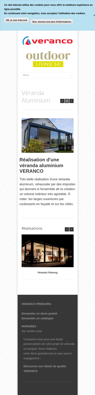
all (67, 101)
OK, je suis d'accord (16, 20)
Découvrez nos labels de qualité (45, 366)
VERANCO (31, 371)
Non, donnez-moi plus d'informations (51, 22)
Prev (62, 101)
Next (71, 101)
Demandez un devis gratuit (39, 313)
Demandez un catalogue (38, 318)
